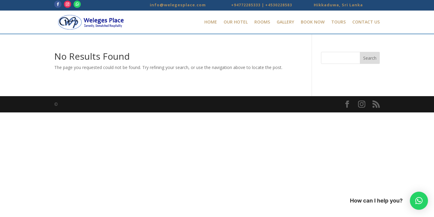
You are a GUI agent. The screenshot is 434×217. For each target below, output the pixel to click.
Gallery (285, 22)
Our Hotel (236, 22)
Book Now (313, 22)
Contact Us (366, 22)
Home (210, 22)
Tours (338, 22)
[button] (419, 201)
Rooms (262, 22)
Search (369, 58)
